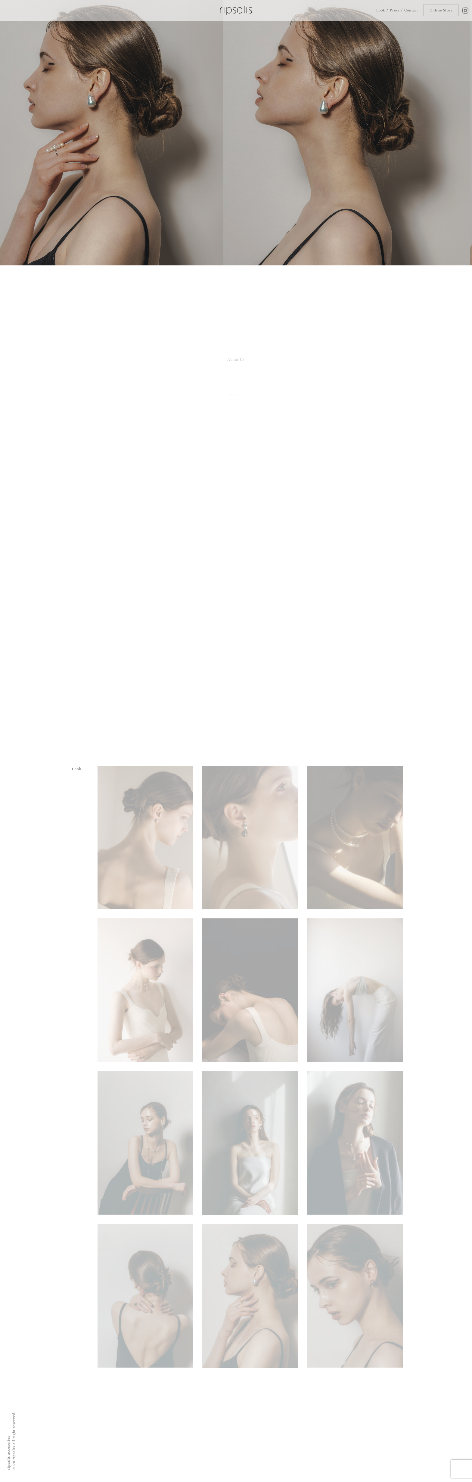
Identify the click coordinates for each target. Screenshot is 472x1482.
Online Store (441, 10)
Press (394, 10)
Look (380, 10)
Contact (411, 10)
